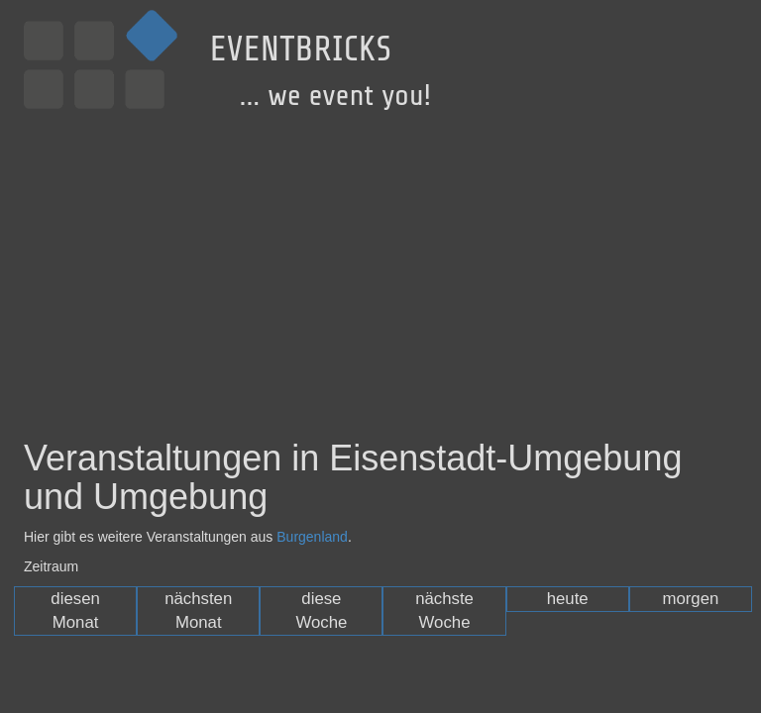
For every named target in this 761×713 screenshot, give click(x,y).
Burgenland (312, 537)
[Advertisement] (380, 260)
